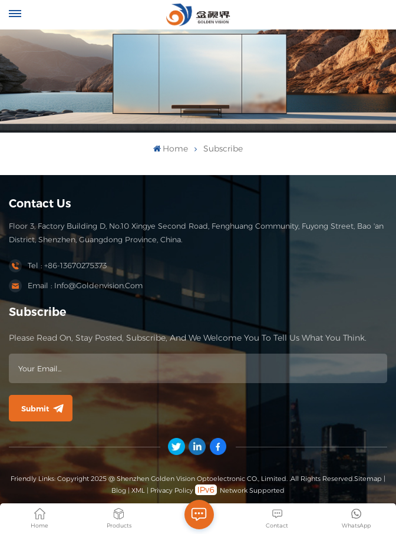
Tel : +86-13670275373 (67, 265)
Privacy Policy (171, 490)
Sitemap (368, 478)
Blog (118, 490)
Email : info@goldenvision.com (85, 285)
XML (138, 490)
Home (170, 148)
